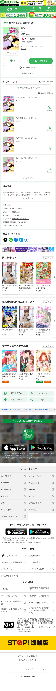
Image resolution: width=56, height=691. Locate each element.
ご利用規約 (5, 589)
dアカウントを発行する (28, 656)
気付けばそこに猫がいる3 (26, 138)
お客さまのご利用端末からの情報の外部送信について (39, 610)
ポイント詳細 (27, 42)
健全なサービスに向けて (39, 596)
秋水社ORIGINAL (16, 208)
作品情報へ (26, 73)
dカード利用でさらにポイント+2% (31, 46)
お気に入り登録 (47, 82)
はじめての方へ (9, 555)
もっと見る (47, 258)
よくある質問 (34, 562)
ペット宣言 (16, 215)
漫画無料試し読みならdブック (11, 409)
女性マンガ (16, 212)
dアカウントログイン (10, 576)
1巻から (41, 93)
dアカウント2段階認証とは (11, 602)
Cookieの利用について (38, 603)
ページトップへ (28, 669)
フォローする (24, 28)
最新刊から (49, 93)
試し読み (13, 53)
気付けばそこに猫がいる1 (26, 97)
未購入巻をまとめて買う (30, 88)
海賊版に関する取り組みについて (11, 610)
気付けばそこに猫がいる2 (26, 118)
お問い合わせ (6, 569)
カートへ (17, 61)
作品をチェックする (30, 68)
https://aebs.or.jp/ (25, 631)
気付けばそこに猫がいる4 (26, 158)
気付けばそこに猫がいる (20, 219)
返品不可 (23, 49)
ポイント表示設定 (36, 569)
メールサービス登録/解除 (11, 562)
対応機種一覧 (34, 556)
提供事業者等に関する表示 (39, 589)
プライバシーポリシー (10, 596)
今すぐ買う (42, 61)
